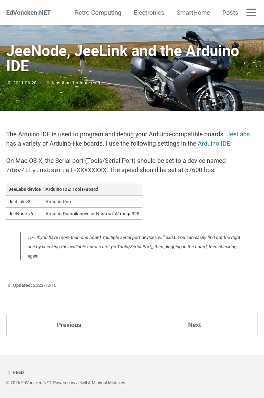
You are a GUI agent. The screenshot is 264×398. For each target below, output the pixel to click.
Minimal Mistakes (108, 382)
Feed (15, 371)
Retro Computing (98, 12)
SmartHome (193, 12)
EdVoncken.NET (28, 12)
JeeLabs (238, 134)
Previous (69, 324)
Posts (230, 12)
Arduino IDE (214, 143)
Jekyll (81, 382)
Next (194, 324)
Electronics (149, 12)
